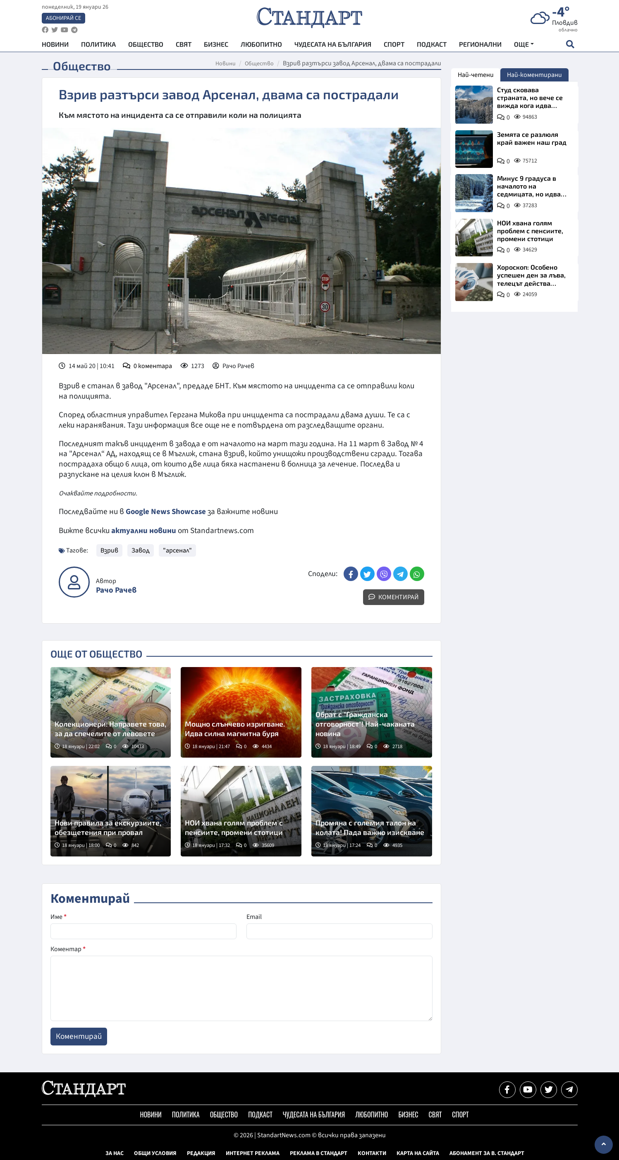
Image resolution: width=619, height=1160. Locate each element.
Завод (140, 550)
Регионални (480, 46)
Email (254, 916)
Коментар (68, 948)
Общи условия (155, 1153)
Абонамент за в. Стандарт (486, 1153)
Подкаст (432, 46)
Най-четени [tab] (476, 74)
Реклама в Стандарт (318, 1153)
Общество (145, 46)
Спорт (394, 46)
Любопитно (261, 46)
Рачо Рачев (116, 590)
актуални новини (144, 530)
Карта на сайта (418, 1153)
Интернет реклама (253, 1153)
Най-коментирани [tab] (534, 74)
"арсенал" (177, 550)
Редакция (201, 1153)
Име (58, 916)
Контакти (372, 1153)
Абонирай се (63, 19)
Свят (183, 46)
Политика (98, 46)
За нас (114, 1153)
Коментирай (393, 596)
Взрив (109, 550)
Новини (55, 46)
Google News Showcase (167, 511)
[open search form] (570, 45)
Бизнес (216, 46)
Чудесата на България (332, 46)
